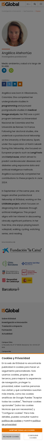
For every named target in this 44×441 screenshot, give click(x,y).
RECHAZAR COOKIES (11, 436)
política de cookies (12, 420)
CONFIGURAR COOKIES (33, 436)
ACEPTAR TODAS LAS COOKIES (22, 430)
